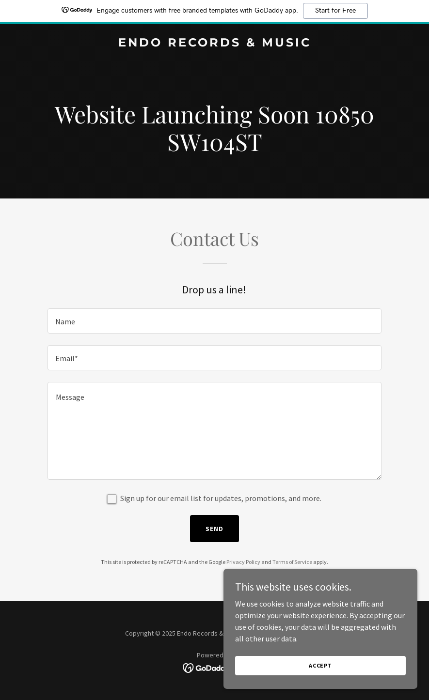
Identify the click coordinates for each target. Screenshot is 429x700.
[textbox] (215, 321)
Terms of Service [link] (292, 561)
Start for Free (335, 10)
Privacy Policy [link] (243, 561)
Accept (320, 665)
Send (214, 528)
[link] (214, 43)
